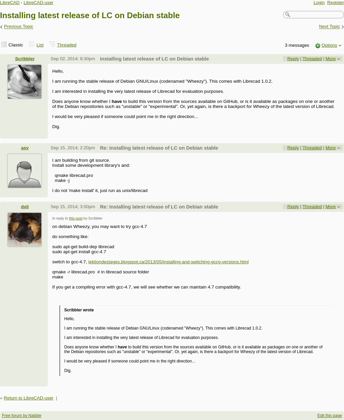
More (331, 58)
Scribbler (25, 58)
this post (76, 218)
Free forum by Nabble (21, 415)
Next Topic (329, 26)
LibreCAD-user (38, 2)
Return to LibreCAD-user (28, 397)
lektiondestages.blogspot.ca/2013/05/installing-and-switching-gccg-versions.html (168, 261)
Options (329, 45)
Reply (293, 58)
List (40, 44)
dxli (25, 206)
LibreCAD (9, 2)
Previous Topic (18, 26)
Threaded (67, 44)
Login (319, 2)
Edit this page (329, 415)
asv (25, 147)
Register (335, 2)
